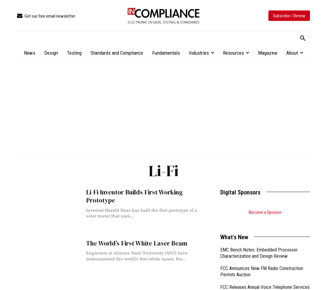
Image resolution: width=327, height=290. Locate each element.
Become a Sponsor (265, 212)
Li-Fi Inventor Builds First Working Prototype (134, 196)
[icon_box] (46, 16)
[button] (303, 38)
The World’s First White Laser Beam (136, 243)
